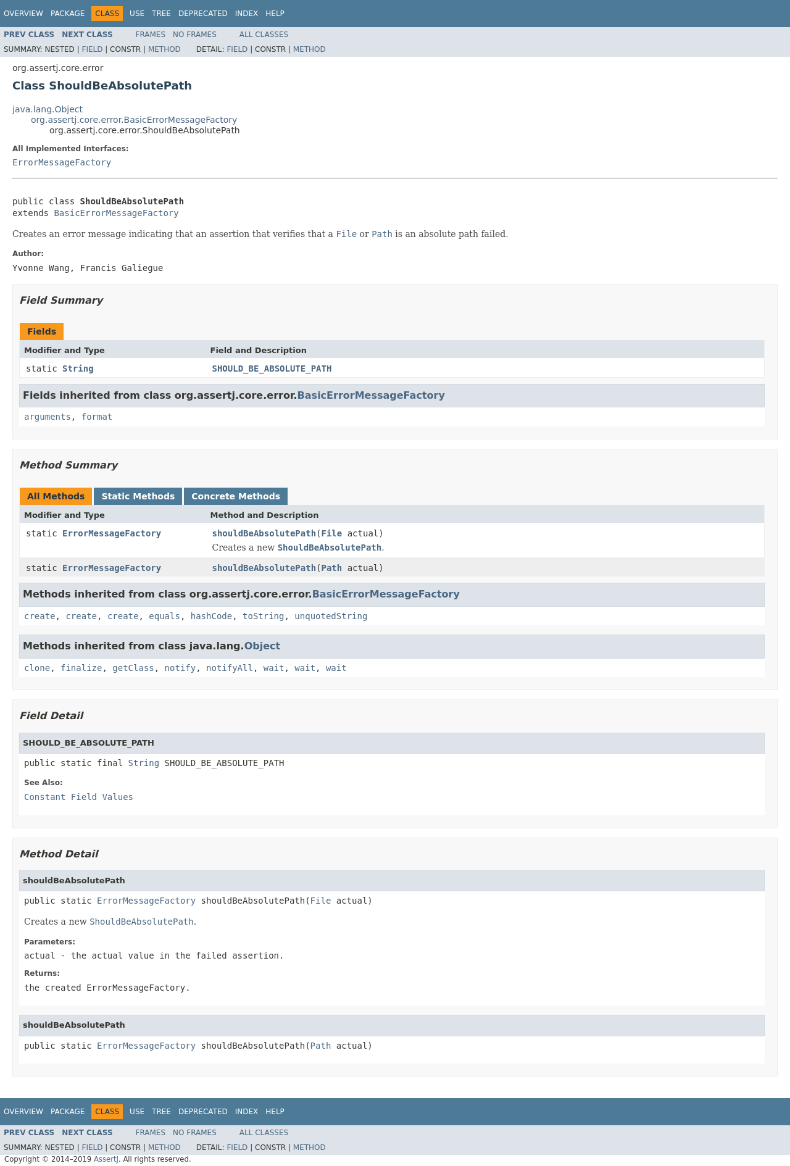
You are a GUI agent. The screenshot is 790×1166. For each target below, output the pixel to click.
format (97, 417)
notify (180, 668)
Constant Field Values (78, 797)
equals (164, 616)
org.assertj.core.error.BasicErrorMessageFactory (134, 120)
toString (263, 616)
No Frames (195, 34)
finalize (81, 668)
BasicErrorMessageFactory (116, 213)
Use (137, 13)
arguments (47, 417)
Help (275, 13)
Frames (151, 34)
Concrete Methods (235, 496)
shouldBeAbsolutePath (264, 533)
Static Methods (138, 496)
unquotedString (330, 616)
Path (332, 568)
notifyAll (229, 668)
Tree (161, 13)
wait (274, 668)
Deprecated (203, 13)
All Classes (263, 34)
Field (91, 49)
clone (37, 668)
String (78, 368)
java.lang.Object (47, 109)
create (40, 616)
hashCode (211, 616)
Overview (23, 13)
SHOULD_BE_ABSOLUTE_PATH (272, 368)
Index (247, 13)
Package (68, 13)
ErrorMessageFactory (61, 162)
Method (164, 49)
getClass (133, 668)
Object (262, 646)
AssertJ (106, 1159)
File (332, 533)
